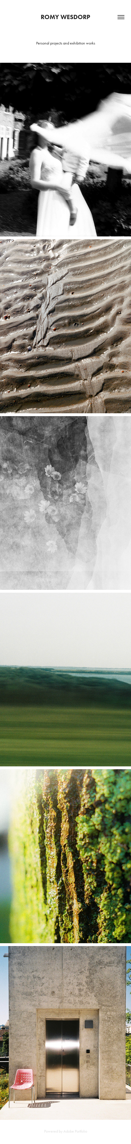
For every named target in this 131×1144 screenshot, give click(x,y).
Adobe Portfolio (75, 1131)
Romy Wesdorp (65, 17)
